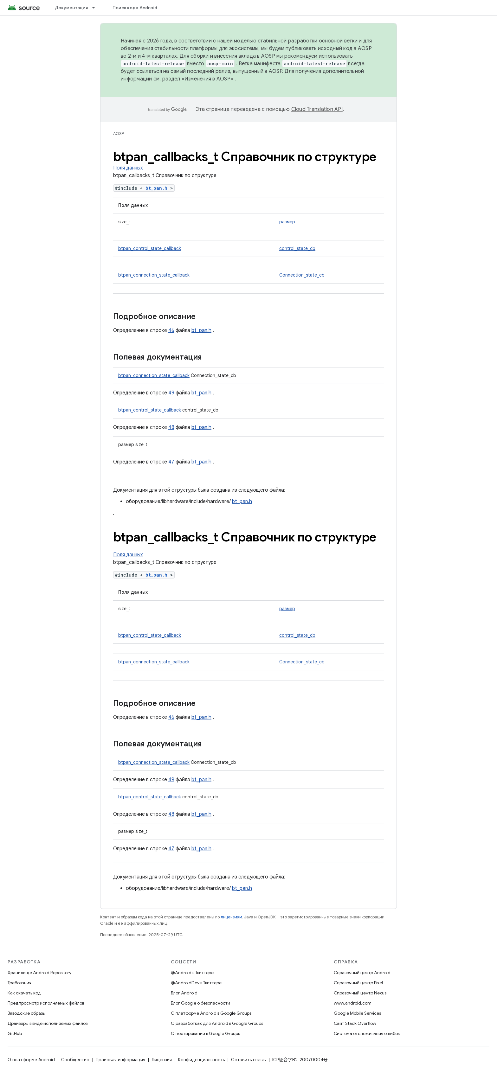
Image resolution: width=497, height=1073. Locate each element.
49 (171, 393)
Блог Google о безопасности (200, 1003)
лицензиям (231, 917)
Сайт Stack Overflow (355, 1023)
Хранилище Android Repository (39, 972)
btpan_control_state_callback (149, 248)
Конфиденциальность (201, 1059)
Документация (71, 7)
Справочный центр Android (362, 972)
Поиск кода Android (135, 7)
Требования (19, 983)
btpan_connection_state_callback (154, 275)
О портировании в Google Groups (205, 1033)
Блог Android (184, 993)
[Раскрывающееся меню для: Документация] (96, 7)
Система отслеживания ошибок (367, 1033)
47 (171, 462)
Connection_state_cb (302, 275)
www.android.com (352, 1003)
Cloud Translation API (317, 109)
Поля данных (128, 168)
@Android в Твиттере (192, 972)
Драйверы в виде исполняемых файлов (47, 1023)
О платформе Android (31, 1059)
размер (287, 222)
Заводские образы (27, 1013)
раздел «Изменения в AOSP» (197, 79)
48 (171, 427)
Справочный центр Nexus (360, 993)
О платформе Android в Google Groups (211, 1013)
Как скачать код (24, 993)
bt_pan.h (156, 188)
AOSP (118, 133)
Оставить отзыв (248, 1059)
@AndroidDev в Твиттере (196, 983)
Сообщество (75, 1059)
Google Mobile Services (357, 1013)
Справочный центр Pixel (358, 983)
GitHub (15, 1033)
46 (171, 330)
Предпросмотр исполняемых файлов (46, 1003)
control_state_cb (297, 248)
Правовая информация (120, 1059)
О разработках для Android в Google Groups (217, 1023)
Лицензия (162, 1059)
